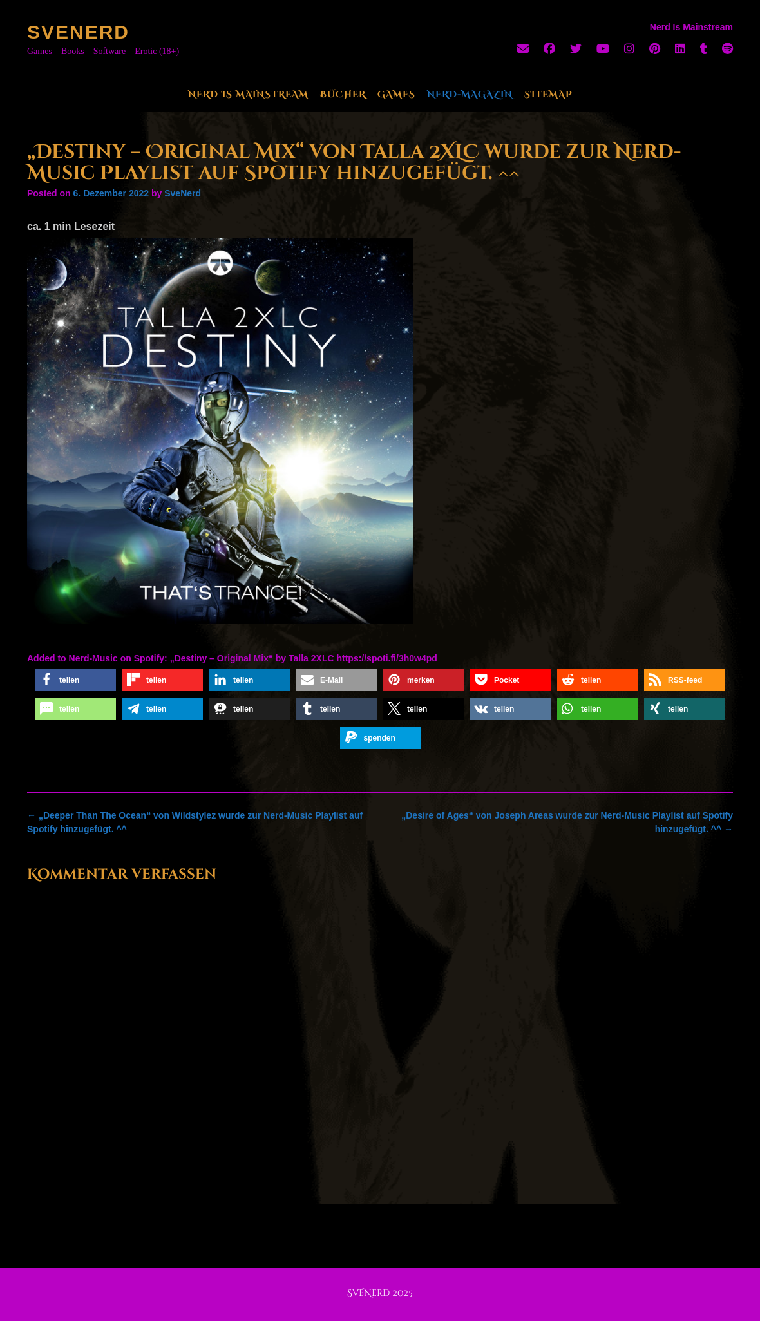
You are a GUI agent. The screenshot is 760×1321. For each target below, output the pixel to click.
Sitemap (548, 94)
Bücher (343, 94)
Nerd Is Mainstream (248, 94)
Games (396, 94)
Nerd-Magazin (470, 94)
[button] (75, 680)
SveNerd (78, 32)
